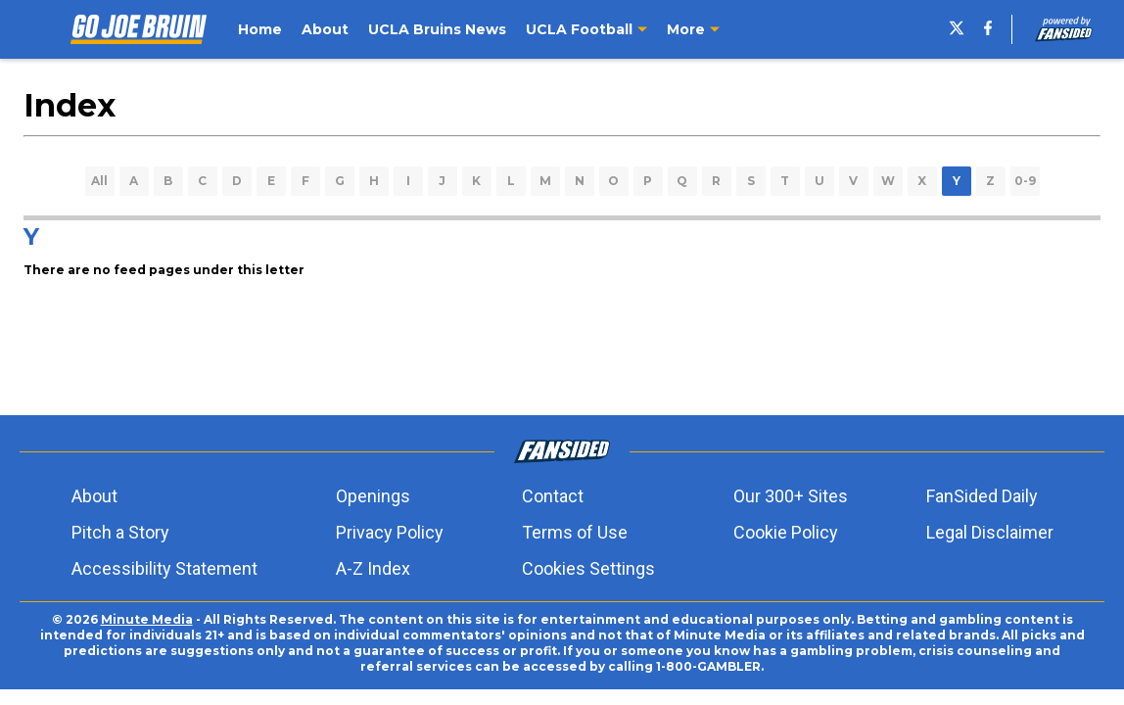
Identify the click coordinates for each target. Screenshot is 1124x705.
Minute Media (147, 619)
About (94, 496)
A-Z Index (373, 568)
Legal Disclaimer (990, 532)
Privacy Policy (390, 532)
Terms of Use (575, 532)
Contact (553, 496)
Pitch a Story (120, 532)
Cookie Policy (785, 532)
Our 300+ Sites (790, 496)
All (99, 180)
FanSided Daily (982, 496)
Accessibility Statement (164, 568)
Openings (373, 496)
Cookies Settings (588, 568)
